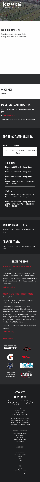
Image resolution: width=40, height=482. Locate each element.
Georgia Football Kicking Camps (20, 422)
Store (20, 460)
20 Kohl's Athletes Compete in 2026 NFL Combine (18, 294)
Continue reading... (9, 287)
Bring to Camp (20, 469)
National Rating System (20, 433)
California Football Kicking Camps (20, 424)
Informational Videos (20, 454)
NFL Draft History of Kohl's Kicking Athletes (17, 267)
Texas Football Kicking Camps (20, 418)
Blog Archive (8, 338)
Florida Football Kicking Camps (20, 420)
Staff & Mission (20, 450)
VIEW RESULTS (9, 115)
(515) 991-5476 (20, 412)
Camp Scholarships (20, 473)
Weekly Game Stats (20, 439)
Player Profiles (20, 435)
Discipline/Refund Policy (20, 471)
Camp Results (20, 437)
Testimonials (20, 452)
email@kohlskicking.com (21, 414)
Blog (20, 458)
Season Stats (20, 441)
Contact (20, 456)
